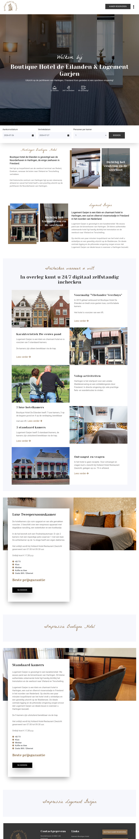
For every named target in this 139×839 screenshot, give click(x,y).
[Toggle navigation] (134, 7)
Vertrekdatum (44, 129)
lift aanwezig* (83, 88)
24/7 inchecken (68, 88)
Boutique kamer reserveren (115, 832)
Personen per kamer (82, 129)
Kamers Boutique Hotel (80, 836)
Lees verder (81, 320)
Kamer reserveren (118, 6)
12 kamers (54, 88)
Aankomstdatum (10, 129)
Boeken (116, 135)
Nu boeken (22, 590)
